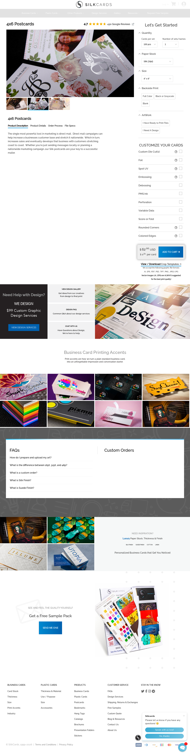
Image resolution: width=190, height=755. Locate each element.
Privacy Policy (66, 744)
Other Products (75, 13)
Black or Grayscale (165, 96)
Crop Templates (160, 264)
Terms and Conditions (45, 744)
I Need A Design (151, 130)
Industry (11, 713)
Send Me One (50, 627)
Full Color (147, 96)
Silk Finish (129, 545)
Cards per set (148, 39)
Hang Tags (79, 713)
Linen (157, 545)
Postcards (79, 702)
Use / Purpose (48, 697)
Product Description (18, 125)
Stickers (78, 735)
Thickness (12, 697)
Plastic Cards (53, 13)
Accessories (46, 708)
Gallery (117, 13)
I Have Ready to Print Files (155, 123)
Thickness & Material (51, 691)
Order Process (55, 125)
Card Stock (12, 691)
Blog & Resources (116, 719)
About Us (112, 730)
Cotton (150, 545)
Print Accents (13, 708)
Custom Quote (115, 713)
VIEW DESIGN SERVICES (23, 327)
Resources (134, 13)
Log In (165, 4)
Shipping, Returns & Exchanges (123, 702)
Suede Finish (140, 545)
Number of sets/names (174, 39)
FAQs (110, 691)
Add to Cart (171, 252)
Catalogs (78, 719)
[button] (182, 747)
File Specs (70, 125)
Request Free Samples (157, 13)
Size (9, 702)
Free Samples (114, 708)
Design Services (99, 13)
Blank (145, 103)
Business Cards (30, 13)
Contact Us (113, 724)
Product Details (38, 125)
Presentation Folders (84, 730)
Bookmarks (79, 708)
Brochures (79, 724)
